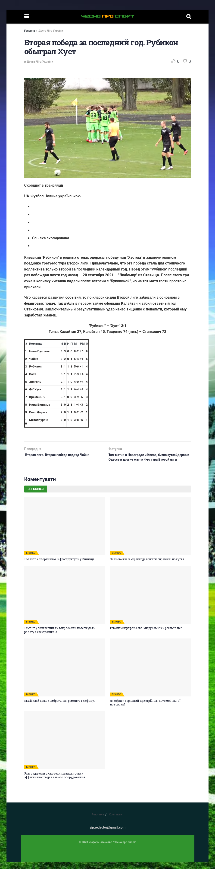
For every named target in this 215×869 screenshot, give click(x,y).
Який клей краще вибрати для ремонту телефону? (59, 708)
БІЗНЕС (31, 560)
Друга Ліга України (50, 30)
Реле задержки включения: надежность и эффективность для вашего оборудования (54, 783)
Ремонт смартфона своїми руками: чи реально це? (146, 635)
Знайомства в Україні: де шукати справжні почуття (147, 566)
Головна (29, 30)
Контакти (115, 821)
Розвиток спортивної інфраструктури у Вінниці (59, 566)
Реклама (97, 821)
